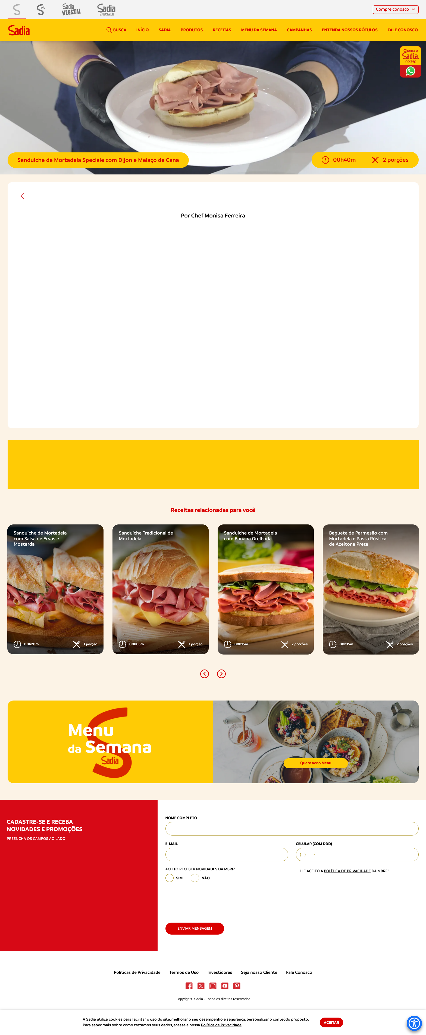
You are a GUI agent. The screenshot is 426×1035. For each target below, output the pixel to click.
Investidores (220, 972)
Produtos (192, 29)
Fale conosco (403, 29)
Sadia (165, 29)
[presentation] (206, 900)
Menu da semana (259, 29)
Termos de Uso (184, 972)
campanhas (299, 29)
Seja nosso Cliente (259, 972)
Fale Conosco (299, 972)
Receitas (222, 29)
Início (142, 29)
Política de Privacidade (221, 1025)
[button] (204, 673)
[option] (55, 589)
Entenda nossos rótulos (350, 29)
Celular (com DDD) (314, 843)
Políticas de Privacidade (137, 972)
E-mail (171, 843)
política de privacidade (347, 871)
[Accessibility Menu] (414, 1023)
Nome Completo (181, 818)
